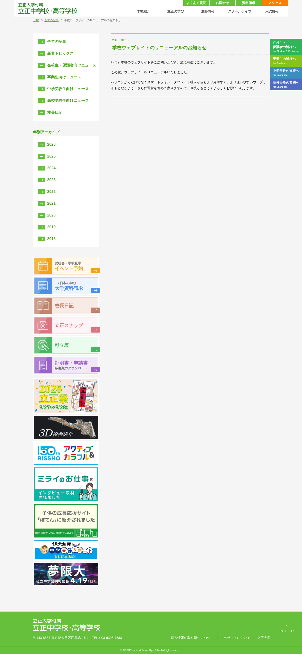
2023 (51, 180)
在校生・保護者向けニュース (71, 65)
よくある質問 (196, 3)
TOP (36, 20)
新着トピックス (60, 53)
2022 (51, 192)
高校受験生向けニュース (68, 101)
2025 (51, 156)
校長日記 (54, 112)
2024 (51, 168)
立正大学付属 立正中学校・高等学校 (47, 8)
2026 (51, 144)
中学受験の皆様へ (287, 73)
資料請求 (248, 3)
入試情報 (271, 11)
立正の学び (175, 11)
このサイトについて (235, 638)
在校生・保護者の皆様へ (287, 47)
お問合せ (222, 3)
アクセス (274, 3)
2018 (51, 239)
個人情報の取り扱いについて (192, 638)
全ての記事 (51, 20)
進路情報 (207, 11)
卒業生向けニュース (64, 77)
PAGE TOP (286, 631)
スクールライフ (239, 11)
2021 (51, 203)
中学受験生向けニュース (68, 89)
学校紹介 (143, 11)
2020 (51, 215)
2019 (51, 227)
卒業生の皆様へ (287, 61)
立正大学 (263, 638)
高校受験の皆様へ (287, 84)
